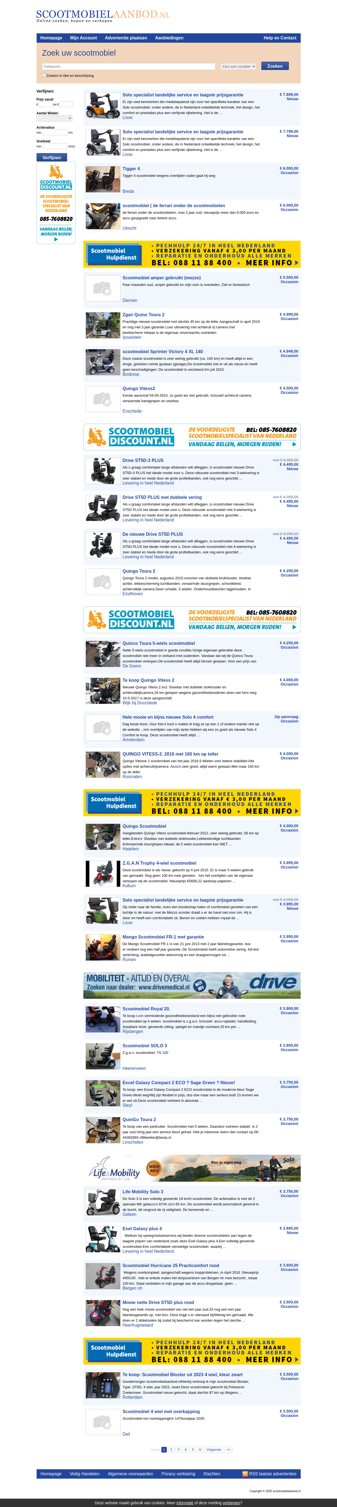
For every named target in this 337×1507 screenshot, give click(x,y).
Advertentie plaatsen (126, 38)
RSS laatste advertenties (273, 1473)
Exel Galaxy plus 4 (142, 1228)
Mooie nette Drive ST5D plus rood (158, 1302)
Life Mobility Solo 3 (143, 1191)
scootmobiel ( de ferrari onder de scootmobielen (174, 205)
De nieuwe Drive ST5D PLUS (153, 534)
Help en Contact (280, 38)
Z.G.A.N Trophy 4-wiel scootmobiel (159, 863)
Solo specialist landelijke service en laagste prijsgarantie (183, 94)
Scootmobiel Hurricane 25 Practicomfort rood (171, 1265)
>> (228, 1450)
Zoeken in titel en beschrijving (68, 76)
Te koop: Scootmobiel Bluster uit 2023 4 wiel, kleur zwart (183, 1374)
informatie (185, 1503)
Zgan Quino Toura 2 (144, 314)
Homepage (51, 38)
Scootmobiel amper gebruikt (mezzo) (162, 277)
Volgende (213, 1450)
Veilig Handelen (85, 1473)
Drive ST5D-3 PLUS (143, 460)
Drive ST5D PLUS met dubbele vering (162, 497)
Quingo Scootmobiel (144, 826)
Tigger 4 (131, 168)
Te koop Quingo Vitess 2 (148, 680)
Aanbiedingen (169, 38)
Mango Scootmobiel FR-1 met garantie (163, 936)
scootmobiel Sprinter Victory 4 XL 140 (163, 351)
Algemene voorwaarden (130, 1473)
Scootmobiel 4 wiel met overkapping (161, 1411)
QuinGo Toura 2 (139, 1119)
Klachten (212, 1473)
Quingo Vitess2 (139, 388)
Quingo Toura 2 (139, 571)
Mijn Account (83, 38)
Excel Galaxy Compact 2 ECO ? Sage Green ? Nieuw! (179, 1082)
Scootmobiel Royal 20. (146, 1008)
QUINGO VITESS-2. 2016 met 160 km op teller (171, 753)
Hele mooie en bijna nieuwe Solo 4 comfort (168, 717)
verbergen (231, 1503)
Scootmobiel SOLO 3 (145, 1045)
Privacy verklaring (178, 1473)
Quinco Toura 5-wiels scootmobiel (159, 643)
